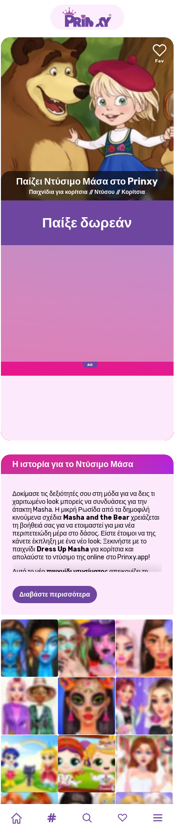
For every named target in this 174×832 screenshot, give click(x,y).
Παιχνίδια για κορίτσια (58, 192)
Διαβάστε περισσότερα (54, 594)
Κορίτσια (133, 192)
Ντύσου (105, 192)
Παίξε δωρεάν (87, 222)
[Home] (16, 818)
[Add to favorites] (160, 54)
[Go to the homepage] (87, 17)
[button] (51, 818)
